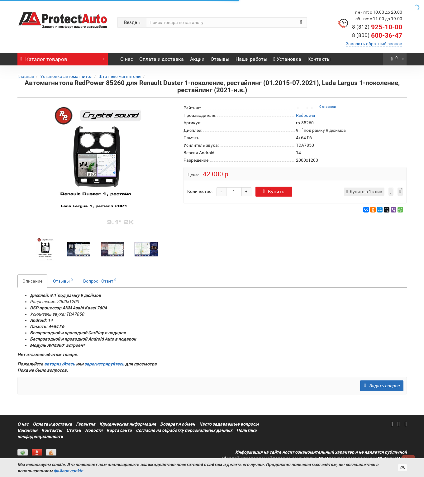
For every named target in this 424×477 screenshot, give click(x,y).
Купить (273, 191)
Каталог (63, 57)
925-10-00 (377, 27)
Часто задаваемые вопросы (229, 424)
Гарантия (85, 424)
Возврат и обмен (177, 424)
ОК (402, 467)
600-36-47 (377, 35)
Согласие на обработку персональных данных (184, 430)
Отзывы (220, 59)
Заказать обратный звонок (374, 43)
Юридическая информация (127, 424)
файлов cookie (68, 470)
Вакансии (27, 430)
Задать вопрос (381, 385)
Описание (32, 281)
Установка (288, 59)
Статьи (73, 430)
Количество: (199, 191)
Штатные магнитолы (119, 76)
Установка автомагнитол (66, 76)
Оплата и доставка (161, 59)
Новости (93, 430)
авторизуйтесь (59, 363)
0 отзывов (327, 107)
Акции (197, 59)
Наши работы (251, 59)
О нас (126, 59)
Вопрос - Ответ (99, 281)
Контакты (319, 59)
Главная (25, 76)
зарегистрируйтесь (104, 363)
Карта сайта (119, 430)
